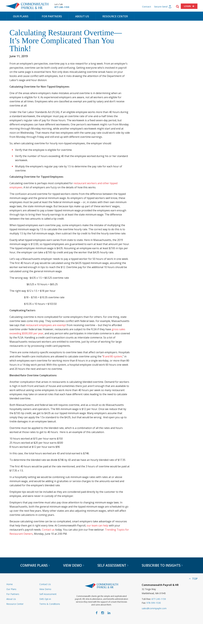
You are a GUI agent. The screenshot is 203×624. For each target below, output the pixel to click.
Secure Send (160, 6)
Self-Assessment (48, 594)
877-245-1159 (61, 7)
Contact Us (45, 584)
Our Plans (20, 16)
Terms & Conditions (49, 603)
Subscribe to (162, 565)
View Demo (45, 589)
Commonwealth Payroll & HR (27, 6)
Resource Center (115, 16)
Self (112, 565)
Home (9, 584)
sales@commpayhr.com (154, 608)
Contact (146, 6)
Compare (35, 565)
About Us (82, 16)
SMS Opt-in (45, 598)
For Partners (52, 16)
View (73, 565)
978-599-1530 (153, 602)
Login (187, 6)
